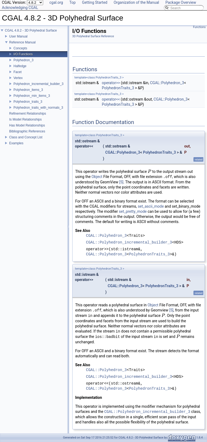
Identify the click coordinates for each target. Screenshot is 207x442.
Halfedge (19, 66)
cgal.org (56, 2)
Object (97, 177)
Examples (16, 143)
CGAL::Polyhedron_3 (167, 83)
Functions (199, 27)
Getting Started (94, 2)
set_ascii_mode (151, 206)
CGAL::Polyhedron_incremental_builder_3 (129, 242)
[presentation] (149, 171)
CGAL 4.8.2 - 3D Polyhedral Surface (31, 30)
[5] (121, 182)
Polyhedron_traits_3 (27, 102)
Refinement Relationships (27, 113)
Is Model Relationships (25, 119)
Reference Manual (22, 42)
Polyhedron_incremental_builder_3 (38, 84)
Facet (17, 72)
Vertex (18, 78)
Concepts (20, 48)
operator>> (111, 83)
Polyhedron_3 (23, 60)
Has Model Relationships (27, 125)
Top (72, 2)
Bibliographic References (27, 131)
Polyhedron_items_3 (28, 90)
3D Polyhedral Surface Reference (93, 36)
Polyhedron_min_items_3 (31, 96)
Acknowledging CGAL (20, 7)
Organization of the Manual (136, 2)
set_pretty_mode (133, 211)
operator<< (111, 99)
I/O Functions (23, 54)
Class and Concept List (25, 137)
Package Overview (180, 2)
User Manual (18, 36)
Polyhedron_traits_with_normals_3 (38, 107)
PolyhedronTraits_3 (118, 88)
